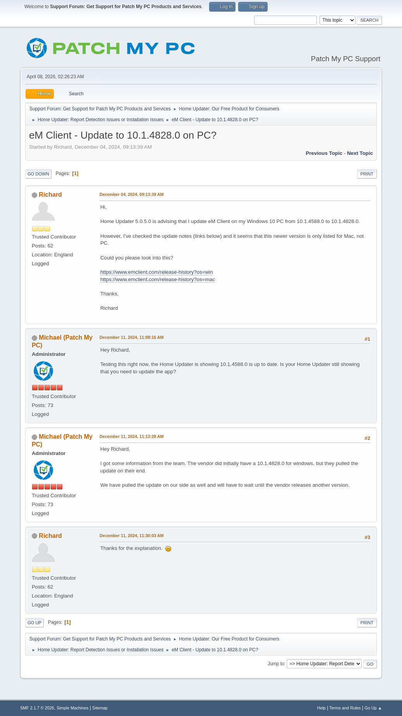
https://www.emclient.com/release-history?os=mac (157, 279)
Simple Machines (72, 708)
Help (321, 708)
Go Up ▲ (373, 708)
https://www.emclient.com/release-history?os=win (156, 272)
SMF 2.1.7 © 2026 (37, 708)
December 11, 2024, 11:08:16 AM (132, 337)
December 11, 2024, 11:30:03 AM (132, 535)
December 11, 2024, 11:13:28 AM (132, 436)
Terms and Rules (345, 708)
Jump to (276, 663)
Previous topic (324, 153)
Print (367, 174)
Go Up (34, 622)
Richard (50, 194)
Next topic (360, 153)
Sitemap (100, 708)
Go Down (38, 174)
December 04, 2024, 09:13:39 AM (132, 194)
